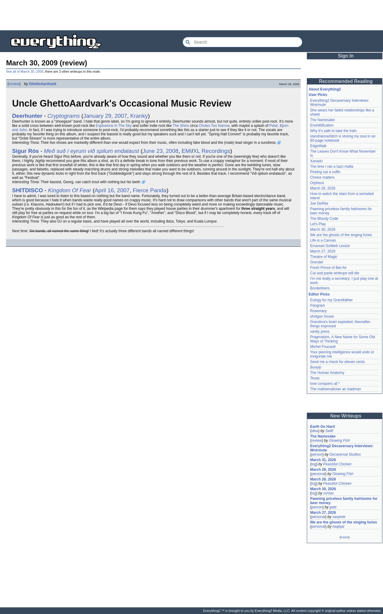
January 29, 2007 (105, 116)
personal (318, 474)
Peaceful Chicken (337, 464)
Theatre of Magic (323, 257)
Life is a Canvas (323, 240)
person (317, 454)
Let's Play (318, 224)
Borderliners (320, 288)
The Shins (181, 126)
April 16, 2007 (112, 190)
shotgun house (322, 316)
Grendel (316, 262)
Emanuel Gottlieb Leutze (330, 246)
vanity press (319, 331)
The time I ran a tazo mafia (331, 166)
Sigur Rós (25, 151)
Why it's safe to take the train (333, 131)
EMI (187, 151)
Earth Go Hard (322, 426)
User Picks (318, 95)
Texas (315, 378)
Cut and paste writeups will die (334, 273)
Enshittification (321, 125)
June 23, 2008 (160, 151)
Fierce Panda (150, 190)
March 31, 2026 (323, 460)
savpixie (338, 517)
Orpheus (317, 183)
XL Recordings (211, 151)
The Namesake (322, 120)
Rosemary (318, 311)
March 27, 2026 (322, 251)
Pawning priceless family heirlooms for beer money (344, 501)
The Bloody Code (324, 218)
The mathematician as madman (335, 389)
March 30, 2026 (322, 229)
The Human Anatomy (327, 373)
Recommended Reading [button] (346, 81)
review (14, 84)
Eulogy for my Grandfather (331, 300)
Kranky (139, 116)
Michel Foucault (323, 347)
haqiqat (338, 526)
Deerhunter (27, 116)
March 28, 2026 (322, 188)
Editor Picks (319, 294)
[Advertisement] (192, 15)
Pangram (317, 305)
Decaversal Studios (345, 454)
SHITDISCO (27, 190)
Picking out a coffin (325, 172)
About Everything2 (325, 89)
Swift (329, 431)
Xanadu (316, 161)
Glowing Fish (339, 440)
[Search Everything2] (242, 42)
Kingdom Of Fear (69, 190)
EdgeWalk (318, 146)
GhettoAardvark (43, 84)
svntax (328, 493)
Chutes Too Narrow (214, 126)
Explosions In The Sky (114, 126)
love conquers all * (325, 383)
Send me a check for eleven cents (337, 362)
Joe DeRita (319, 203)
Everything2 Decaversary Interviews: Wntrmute (341, 448)
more (344, 537)
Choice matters (322, 177)
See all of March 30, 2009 (24, 71)
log (313, 464)
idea (314, 431)
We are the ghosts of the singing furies (341, 235)
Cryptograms (63, 116)
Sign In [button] (346, 55)
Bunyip (315, 367)
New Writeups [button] (346, 415)
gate (332, 507)
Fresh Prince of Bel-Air (328, 268)
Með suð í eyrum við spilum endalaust (91, 151)
